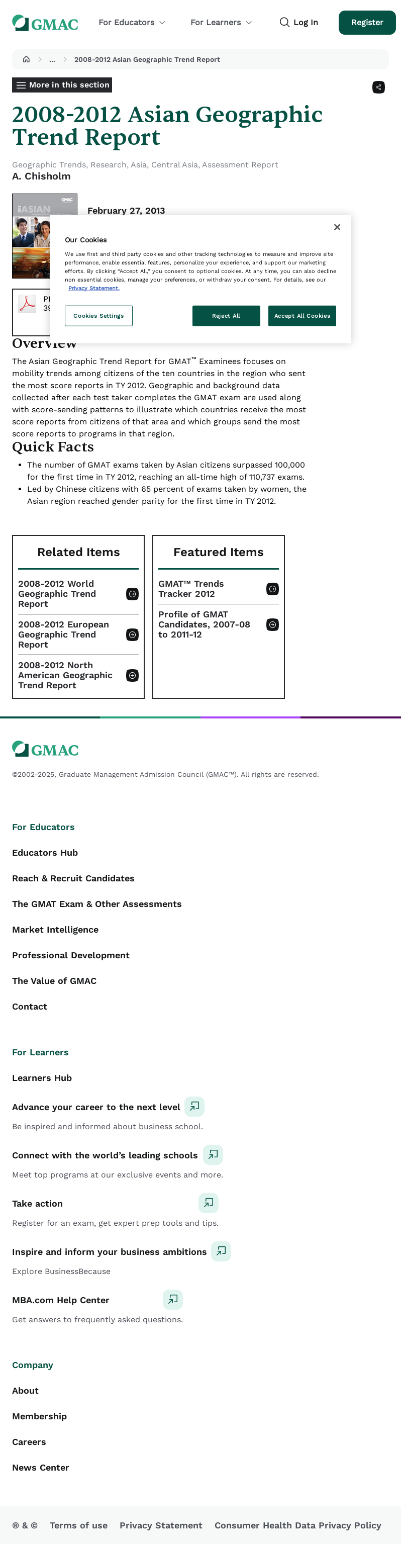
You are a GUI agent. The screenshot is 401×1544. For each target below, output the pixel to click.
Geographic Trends (49, 164)
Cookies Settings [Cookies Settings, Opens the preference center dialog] (98, 315)
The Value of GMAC (54, 980)
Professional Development (71, 955)
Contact (29, 1006)
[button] (26, 59)
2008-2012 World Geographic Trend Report (57, 594)
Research (108, 164)
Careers (29, 1441)
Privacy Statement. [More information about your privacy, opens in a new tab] (94, 288)
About (25, 1390)
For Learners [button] (221, 22)
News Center (40, 1467)
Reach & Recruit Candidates (73, 878)
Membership (39, 1416)
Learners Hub (42, 1077)
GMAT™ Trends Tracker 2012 (191, 589)
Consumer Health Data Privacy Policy (298, 1525)
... (52, 59)
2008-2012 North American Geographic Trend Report (65, 675)
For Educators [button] (132, 22)
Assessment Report (240, 164)
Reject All (226, 315)
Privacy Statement (161, 1525)
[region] (200, 279)
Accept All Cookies (302, 315)
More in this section (69, 84)
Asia (139, 164)
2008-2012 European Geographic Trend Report (63, 634)
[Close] (337, 227)
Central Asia (174, 164)
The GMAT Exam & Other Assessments (97, 903)
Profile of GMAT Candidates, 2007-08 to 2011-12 (204, 624)
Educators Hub (45, 852)
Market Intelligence (55, 929)
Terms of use (79, 1525)
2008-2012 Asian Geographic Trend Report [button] (147, 59)
